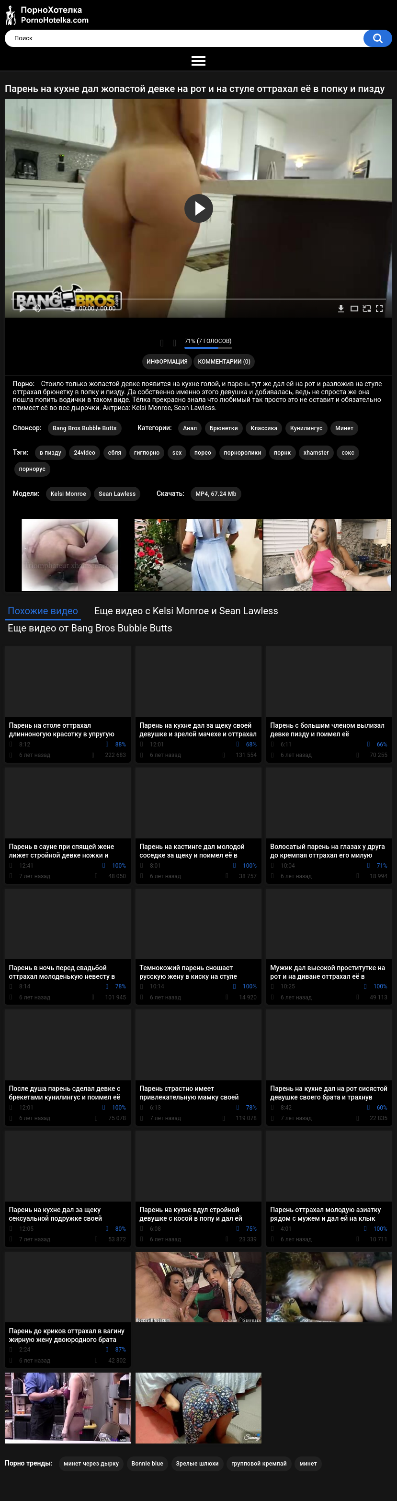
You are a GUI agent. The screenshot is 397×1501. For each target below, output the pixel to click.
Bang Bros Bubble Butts (84, 428)
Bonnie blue (147, 1463)
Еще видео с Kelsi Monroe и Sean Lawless (186, 611)
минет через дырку (91, 1463)
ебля (115, 452)
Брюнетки (224, 428)
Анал (190, 428)
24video (84, 452)
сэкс (347, 452)
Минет (344, 428)
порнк (282, 452)
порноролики (242, 452)
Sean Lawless (117, 494)
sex (177, 452)
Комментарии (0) (224, 361)
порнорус (32, 469)
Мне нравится (162, 343)
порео (202, 452)
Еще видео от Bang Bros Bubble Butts (90, 628)
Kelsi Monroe (68, 494)
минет (308, 1463)
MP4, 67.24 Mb (215, 494)
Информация (167, 361)
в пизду (50, 452)
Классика (263, 428)
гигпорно (146, 452)
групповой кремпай (259, 1463)
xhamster (316, 452)
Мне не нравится (175, 343)
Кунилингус (306, 428)
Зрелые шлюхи (197, 1463)
